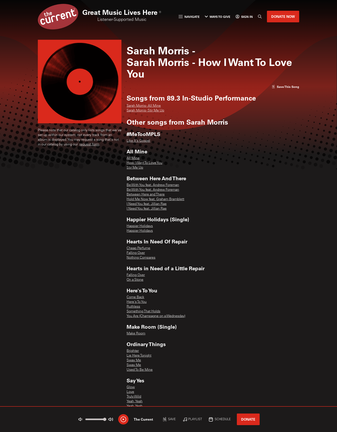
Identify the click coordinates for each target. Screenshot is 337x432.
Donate (248, 419)
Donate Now (283, 16)
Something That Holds (143, 311)
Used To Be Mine (140, 370)
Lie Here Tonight (139, 355)
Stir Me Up (135, 167)
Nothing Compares (141, 258)
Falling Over (136, 253)
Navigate (189, 17)
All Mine (133, 158)
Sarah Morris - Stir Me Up (145, 110)
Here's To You (137, 302)
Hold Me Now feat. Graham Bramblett (155, 199)
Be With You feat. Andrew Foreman (153, 185)
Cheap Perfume (138, 248)
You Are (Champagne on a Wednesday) (156, 316)
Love (130, 392)
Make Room (136, 333)
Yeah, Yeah (134, 401)
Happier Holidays (140, 226)
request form (89, 144)
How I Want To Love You (144, 163)
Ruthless (133, 306)
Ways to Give (217, 17)
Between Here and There (146, 194)
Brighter (133, 351)
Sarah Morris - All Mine (144, 106)
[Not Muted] (80, 419)
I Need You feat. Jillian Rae (147, 204)
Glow (131, 387)
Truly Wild (134, 396)
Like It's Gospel (138, 141)
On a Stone (135, 280)
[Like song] (285, 86)
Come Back (135, 297)
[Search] (259, 16)
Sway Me (134, 360)
